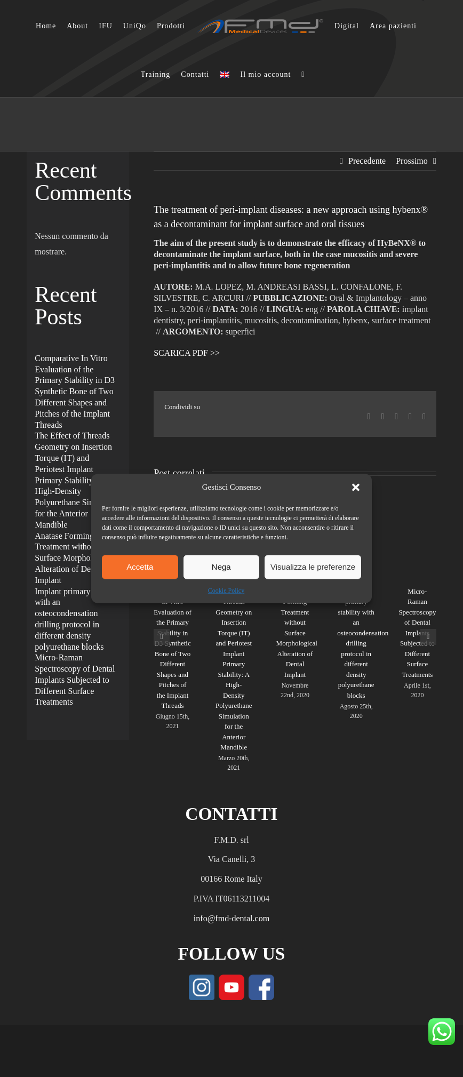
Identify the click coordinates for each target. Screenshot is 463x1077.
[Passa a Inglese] (224, 74)
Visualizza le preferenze (312, 566)
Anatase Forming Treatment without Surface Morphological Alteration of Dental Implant (296, 633)
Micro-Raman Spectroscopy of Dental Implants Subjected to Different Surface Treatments (417, 633)
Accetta (139, 566)
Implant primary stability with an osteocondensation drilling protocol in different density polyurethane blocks (362, 643)
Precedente (367, 160)
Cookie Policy (226, 590)
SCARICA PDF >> (187, 352)
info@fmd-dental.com (231, 918)
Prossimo (412, 160)
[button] (355, 487)
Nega (221, 566)
